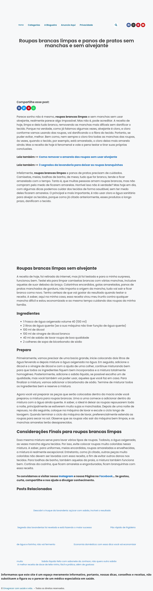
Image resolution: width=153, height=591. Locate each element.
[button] (116, 25)
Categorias (34, 24)
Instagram (66, 476)
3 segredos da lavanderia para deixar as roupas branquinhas (81, 165)
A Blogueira (50, 24)
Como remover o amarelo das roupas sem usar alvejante (78, 157)
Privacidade (86, 24)
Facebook (106, 476)
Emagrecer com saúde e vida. (18, 588)
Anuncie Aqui (68, 24)
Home (21, 25)
